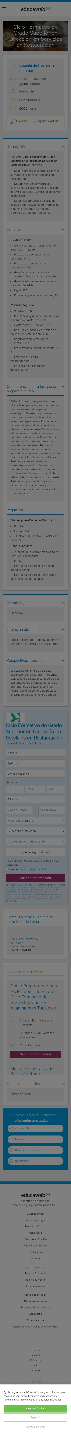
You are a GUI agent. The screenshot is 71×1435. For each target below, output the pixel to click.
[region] (35, 1409)
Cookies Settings (35, 1426)
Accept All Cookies (35, 1408)
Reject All (35, 1417)
